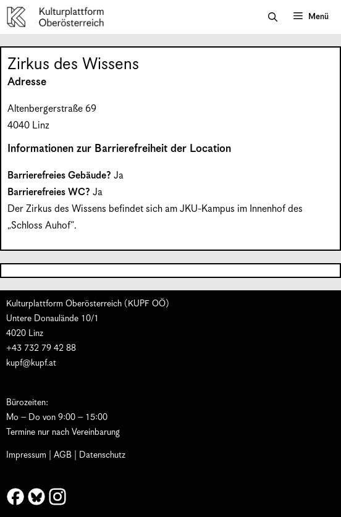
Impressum (26, 455)
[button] (272, 17)
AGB (63, 455)
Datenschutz (102, 455)
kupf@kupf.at (31, 363)
